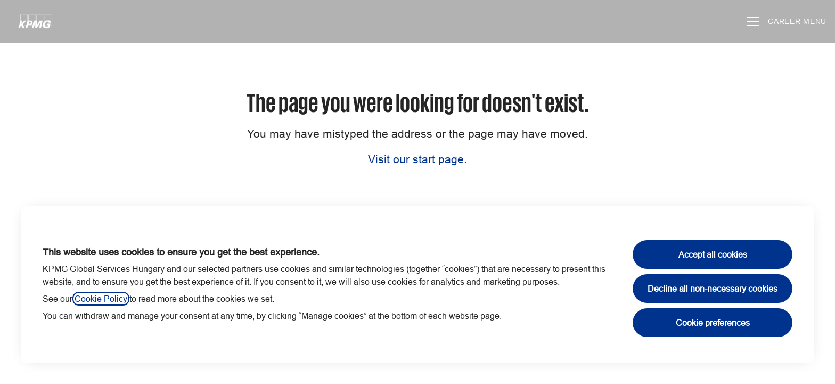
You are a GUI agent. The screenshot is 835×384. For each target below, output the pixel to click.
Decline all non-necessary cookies (712, 288)
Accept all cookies (712, 254)
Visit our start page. (417, 159)
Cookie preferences (713, 322)
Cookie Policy (101, 298)
